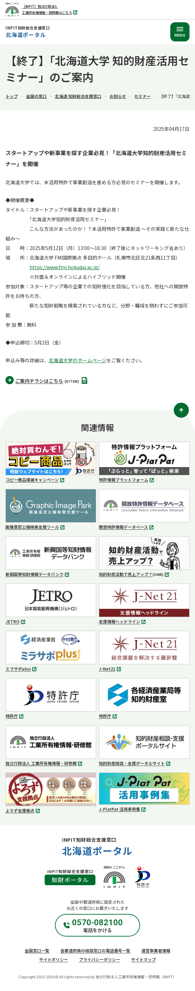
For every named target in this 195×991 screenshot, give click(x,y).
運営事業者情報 (155, 950)
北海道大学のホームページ (77, 360)
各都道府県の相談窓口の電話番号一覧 (95, 950)
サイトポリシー (53, 959)
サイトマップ (143, 959)
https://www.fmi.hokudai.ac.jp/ (65, 267)
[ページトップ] (181, 410)
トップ (11, 96)
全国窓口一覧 (37, 950)
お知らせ (118, 96)
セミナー (142, 96)
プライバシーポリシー (99, 959)
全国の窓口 (36, 96)
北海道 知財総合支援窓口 (78, 96)
